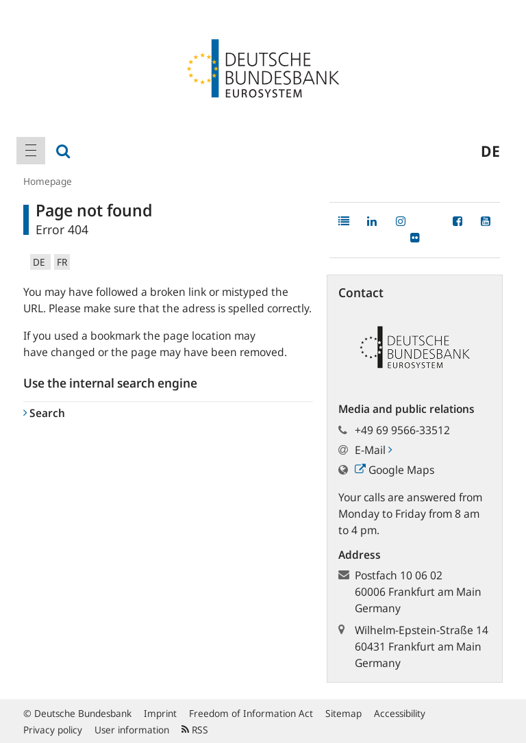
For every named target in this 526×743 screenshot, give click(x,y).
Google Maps (394, 469)
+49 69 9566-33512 (402, 430)
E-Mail (373, 449)
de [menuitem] (490, 150)
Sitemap (343, 713)
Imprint (160, 713)
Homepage (47, 181)
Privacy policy (52, 729)
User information (132, 729)
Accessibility (399, 713)
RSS (194, 729)
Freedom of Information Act (251, 713)
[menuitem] (30, 150)
